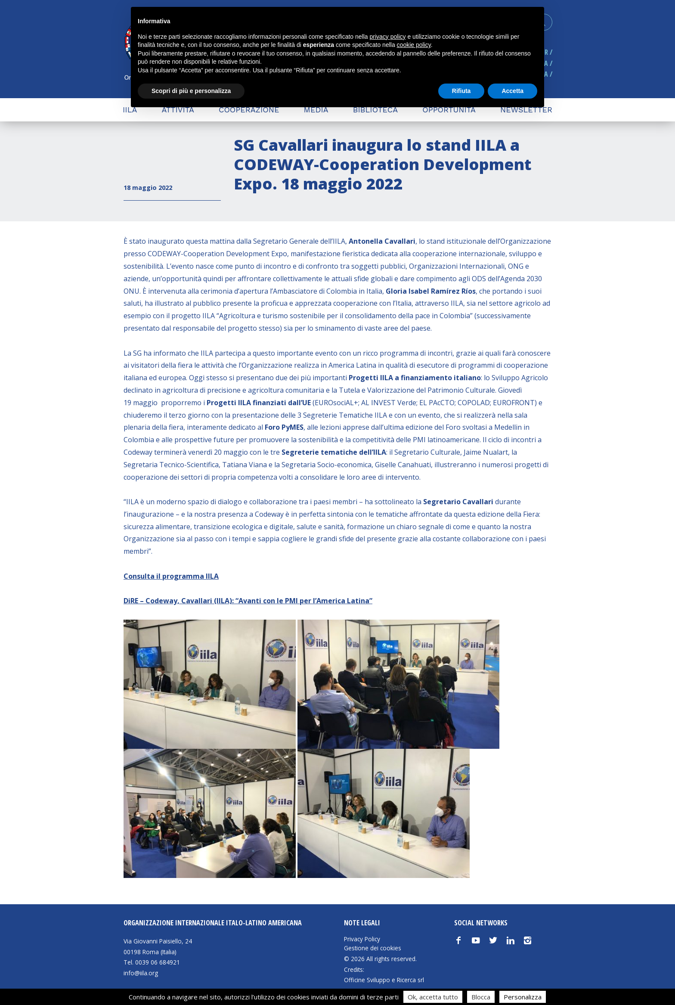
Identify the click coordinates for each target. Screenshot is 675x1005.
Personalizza (523, 997)
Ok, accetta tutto (433, 997)
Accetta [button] (512, 90)
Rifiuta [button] (461, 90)
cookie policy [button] (414, 44)
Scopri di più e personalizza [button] (191, 90)
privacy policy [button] (388, 36)
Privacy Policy (362, 939)
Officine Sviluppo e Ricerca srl (384, 980)
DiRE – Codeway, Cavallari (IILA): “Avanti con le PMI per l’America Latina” (248, 600)
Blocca (480, 997)
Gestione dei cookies (372, 948)
